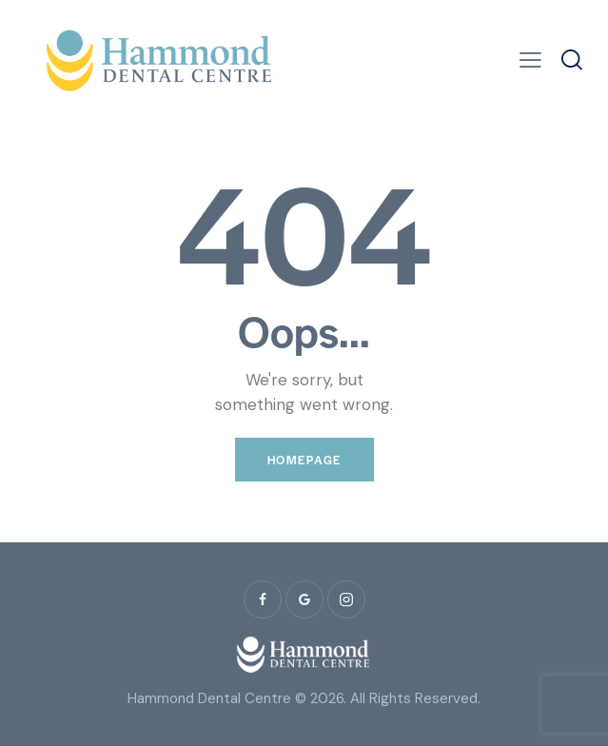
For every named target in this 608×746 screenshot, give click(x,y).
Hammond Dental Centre (209, 698)
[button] (530, 60)
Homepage (304, 459)
